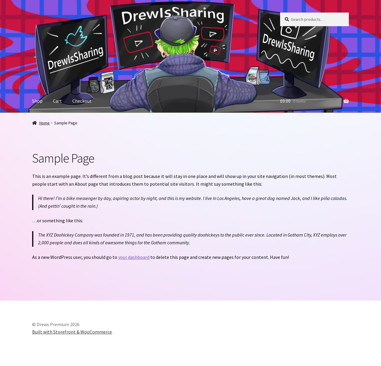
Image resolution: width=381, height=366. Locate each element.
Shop (37, 101)
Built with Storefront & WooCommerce (72, 332)
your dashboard (133, 257)
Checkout (82, 101)
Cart (57, 101)
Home (44, 123)
